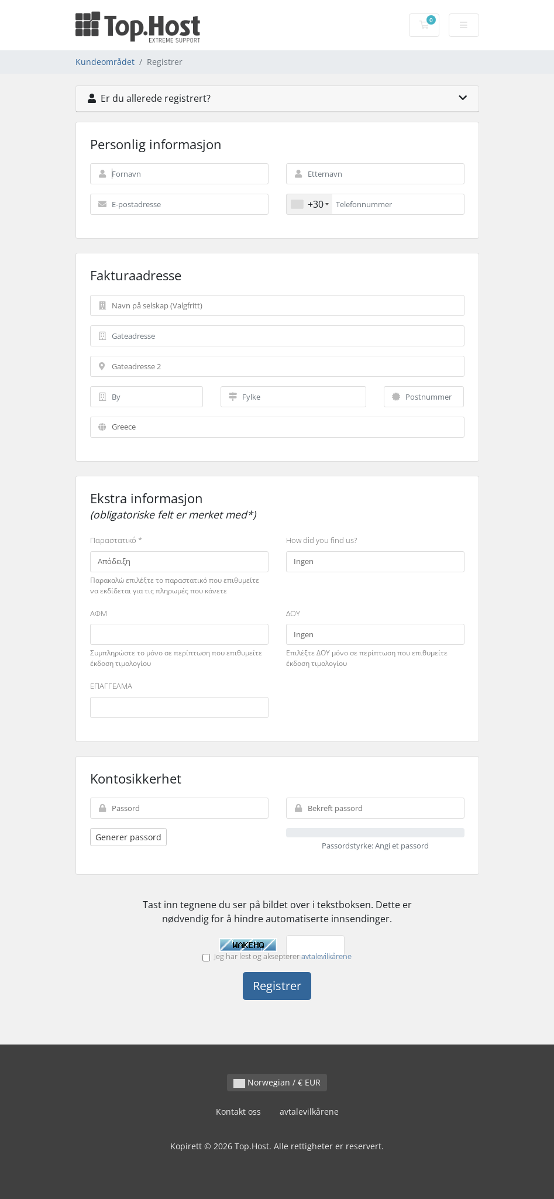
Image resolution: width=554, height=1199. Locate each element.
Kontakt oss (238, 1111)
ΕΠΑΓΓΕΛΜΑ (111, 686)
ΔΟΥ (293, 613)
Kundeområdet (105, 61)
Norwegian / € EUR (277, 1082)
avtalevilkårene (326, 956)
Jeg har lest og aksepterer (277, 956)
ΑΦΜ (98, 613)
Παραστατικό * (116, 540)
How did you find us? (321, 540)
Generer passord (128, 837)
